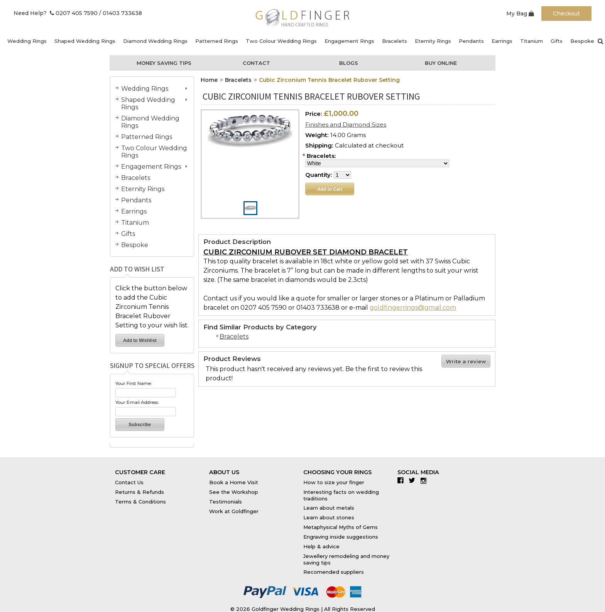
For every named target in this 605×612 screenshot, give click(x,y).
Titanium (531, 41)
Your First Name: (133, 383)
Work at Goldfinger (234, 511)
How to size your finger (333, 482)
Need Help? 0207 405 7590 (56, 13)
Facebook (402, 480)
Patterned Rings (216, 41)
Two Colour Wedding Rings (281, 41)
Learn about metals (328, 508)
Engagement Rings (349, 41)
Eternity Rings (433, 41)
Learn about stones (328, 517)
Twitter (414, 480)
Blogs (348, 63)
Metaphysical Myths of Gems (340, 527)
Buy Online (441, 63)
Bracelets (394, 41)
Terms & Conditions (140, 501)
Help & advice (321, 546)
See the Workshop (233, 492)
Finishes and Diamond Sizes (345, 124)
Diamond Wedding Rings (155, 41)
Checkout (566, 13)
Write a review (466, 361)
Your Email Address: (137, 402)
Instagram (425, 480)
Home (209, 79)
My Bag (520, 13)
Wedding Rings (27, 41)
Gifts (557, 41)
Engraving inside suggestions (340, 537)
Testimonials (225, 501)
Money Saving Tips (164, 63)
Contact (256, 63)
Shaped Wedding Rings (84, 41)
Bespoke (582, 41)
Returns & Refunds (139, 492)
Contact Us (129, 482)
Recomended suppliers (333, 572)
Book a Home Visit (233, 482)
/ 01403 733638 (120, 13)
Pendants (471, 41)
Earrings (502, 41)
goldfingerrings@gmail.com (413, 307)
